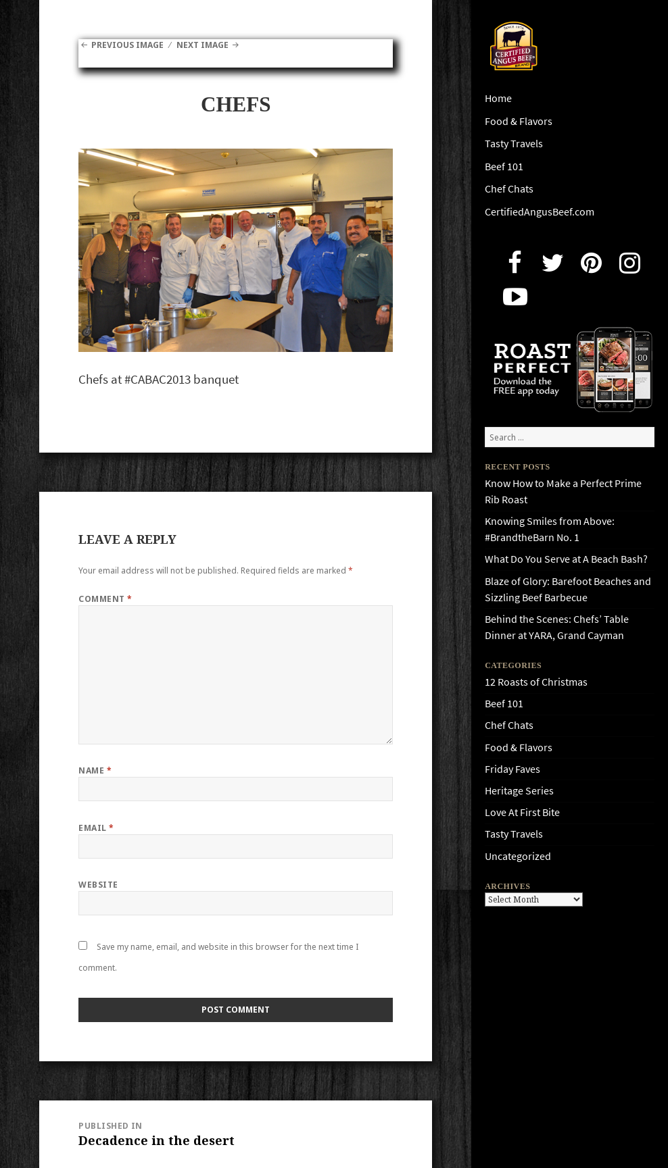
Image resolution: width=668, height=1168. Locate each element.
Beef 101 (504, 166)
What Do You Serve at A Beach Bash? (566, 559)
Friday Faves (512, 769)
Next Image (202, 45)
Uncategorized (518, 856)
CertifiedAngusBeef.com (539, 212)
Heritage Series (519, 791)
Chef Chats (509, 189)
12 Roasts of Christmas (536, 682)
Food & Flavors (518, 121)
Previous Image (127, 45)
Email (96, 828)
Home (498, 98)
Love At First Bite (522, 812)
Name (95, 770)
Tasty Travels (514, 143)
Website (98, 884)
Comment (105, 599)
